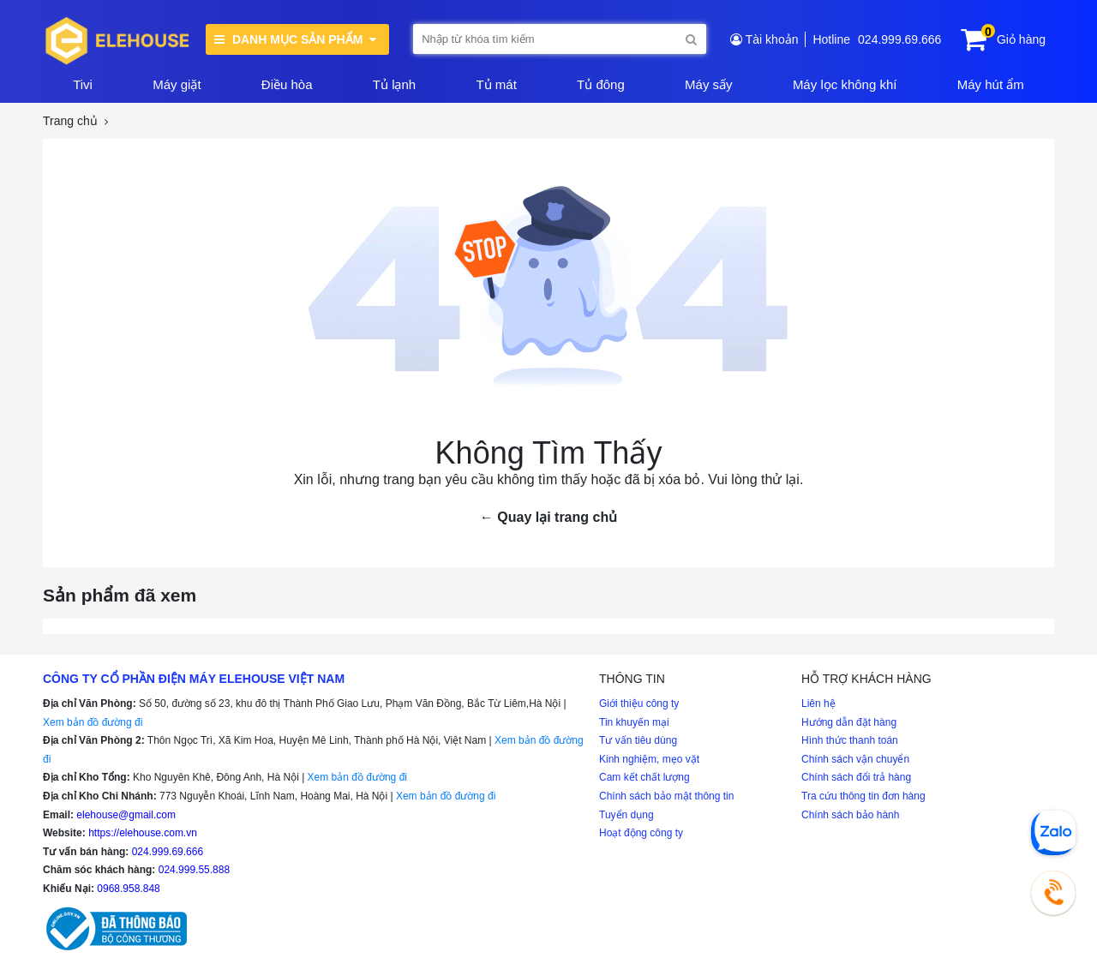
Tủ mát (496, 84)
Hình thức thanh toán (849, 740)
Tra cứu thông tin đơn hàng (863, 796)
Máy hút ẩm (990, 84)
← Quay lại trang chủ (548, 517)
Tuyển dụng (626, 815)
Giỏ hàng (1021, 39)
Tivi (83, 84)
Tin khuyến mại (634, 722)
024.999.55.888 (194, 870)
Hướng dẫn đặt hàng (848, 722)
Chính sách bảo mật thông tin (666, 796)
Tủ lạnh (394, 84)
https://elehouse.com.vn (142, 833)
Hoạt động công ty (641, 833)
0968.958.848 (128, 889)
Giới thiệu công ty (639, 704)
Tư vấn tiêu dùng (638, 740)
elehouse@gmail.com (126, 815)
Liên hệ (818, 704)
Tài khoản (772, 39)
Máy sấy (709, 84)
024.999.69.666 (899, 39)
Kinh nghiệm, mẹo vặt (649, 759)
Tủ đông (601, 84)
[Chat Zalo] (1053, 833)
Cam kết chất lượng (644, 777)
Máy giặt (177, 84)
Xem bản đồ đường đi (92, 722)
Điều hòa (287, 84)
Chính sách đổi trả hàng (856, 777)
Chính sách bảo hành (850, 815)
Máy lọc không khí (845, 84)
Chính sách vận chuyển (855, 759)
